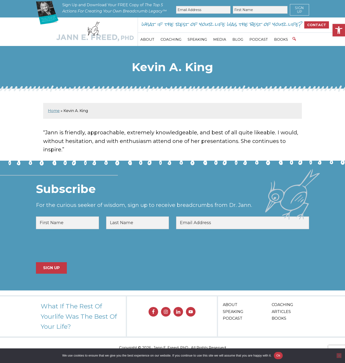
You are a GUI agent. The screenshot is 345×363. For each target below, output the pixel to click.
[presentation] (72, 245)
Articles (281, 311)
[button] (339, 30)
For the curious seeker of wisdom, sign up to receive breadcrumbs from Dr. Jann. (144, 205)
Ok (278, 355)
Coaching (282, 304)
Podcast (232, 318)
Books (279, 318)
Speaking (233, 311)
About (230, 304)
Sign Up (299, 10)
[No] (339, 355)
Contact (316, 25)
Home (54, 110)
